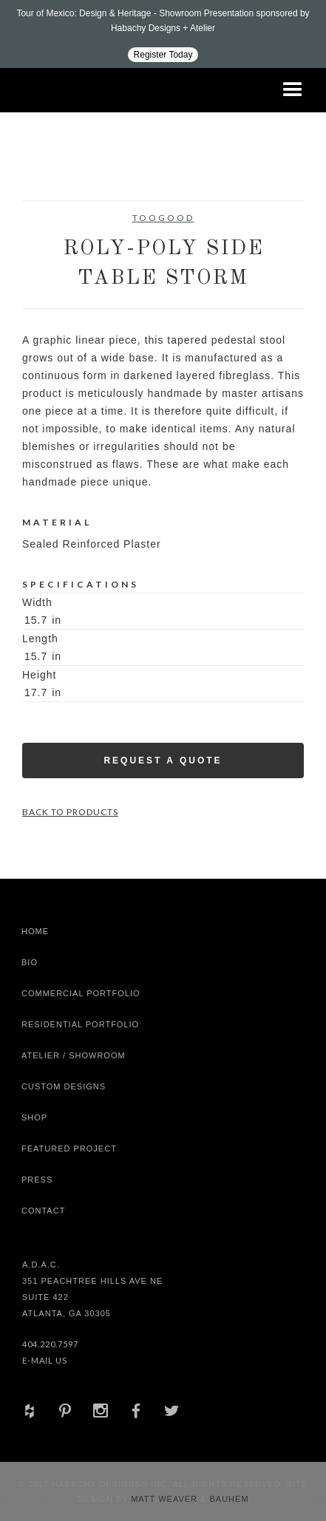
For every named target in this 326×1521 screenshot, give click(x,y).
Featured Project (69, 1148)
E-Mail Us (44, 1360)
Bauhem (227, 1498)
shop (34, 1117)
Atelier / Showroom (73, 1055)
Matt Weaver (165, 1498)
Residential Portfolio (80, 1024)
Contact (43, 1210)
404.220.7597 (50, 1344)
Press (36, 1179)
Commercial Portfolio (80, 993)
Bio (29, 962)
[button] (293, 90)
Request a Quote (162, 760)
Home (35, 931)
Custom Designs (63, 1086)
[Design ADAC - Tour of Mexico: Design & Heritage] (163, 34)
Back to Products (70, 811)
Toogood (163, 217)
